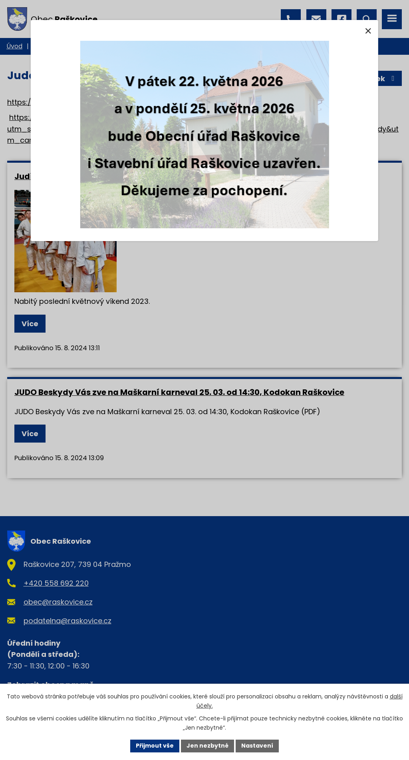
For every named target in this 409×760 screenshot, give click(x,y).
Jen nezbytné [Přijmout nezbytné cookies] (207, 746)
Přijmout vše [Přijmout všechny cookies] (155, 746)
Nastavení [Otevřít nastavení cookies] (257, 746)
